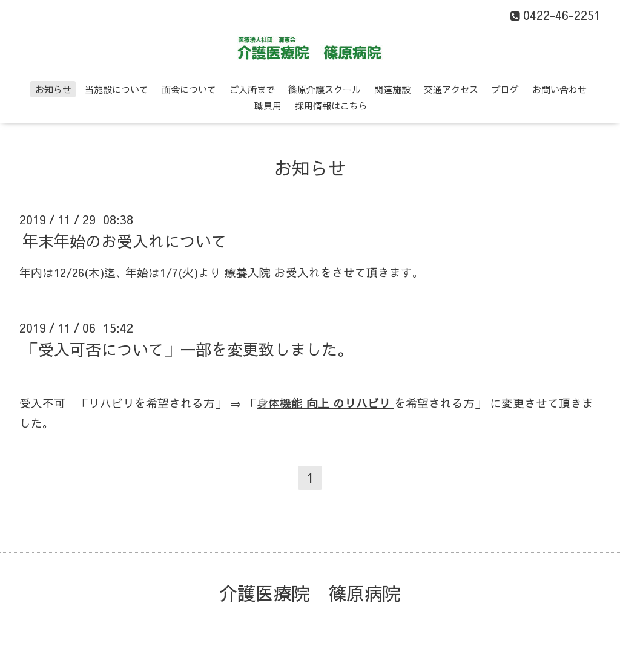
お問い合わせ (559, 89)
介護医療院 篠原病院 (310, 593)
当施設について (116, 89)
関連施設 (392, 89)
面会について (189, 89)
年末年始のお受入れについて (124, 241)
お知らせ (53, 89)
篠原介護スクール (324, 89)
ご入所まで (252, 89)
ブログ (505, 89)
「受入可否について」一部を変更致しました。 (187, 349)
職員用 (268, 105)
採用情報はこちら (331, 105)
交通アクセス (451, 89)
